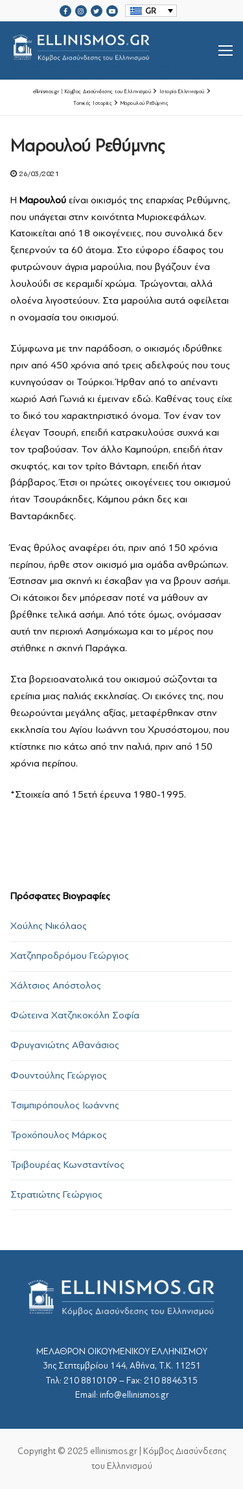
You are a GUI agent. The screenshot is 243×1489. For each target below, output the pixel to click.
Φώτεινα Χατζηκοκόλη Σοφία (74, 1015)
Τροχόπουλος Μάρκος (58, 1135)
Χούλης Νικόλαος (48, 926)
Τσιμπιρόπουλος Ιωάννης (64, 1105)
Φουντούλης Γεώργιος (58, 1075)
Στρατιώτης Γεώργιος (56, 1194)
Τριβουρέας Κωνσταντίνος (67, 1164)
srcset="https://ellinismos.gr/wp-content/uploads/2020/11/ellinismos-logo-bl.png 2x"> (114, 50)
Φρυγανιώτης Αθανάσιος (64, 1045)
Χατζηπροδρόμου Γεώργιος (69, 955)
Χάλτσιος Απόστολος (55, 985)
